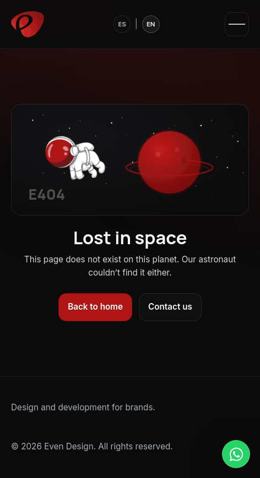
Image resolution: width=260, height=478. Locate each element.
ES (122, 24)
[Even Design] (27, 24)
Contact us (170, 306)
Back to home (95, 306)
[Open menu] (237, 24)
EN (151, 24)
